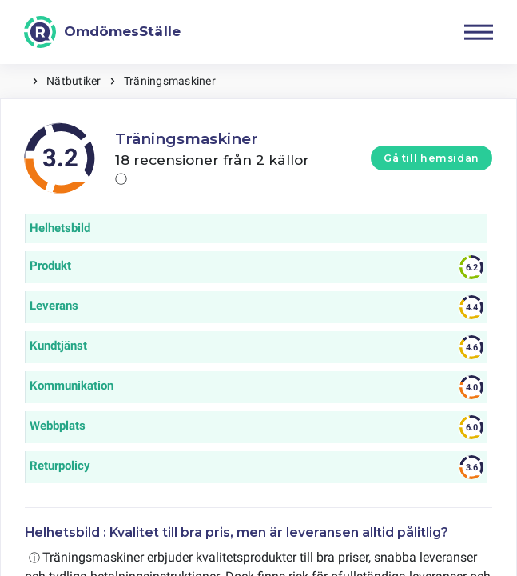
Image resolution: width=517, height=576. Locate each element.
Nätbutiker (73, 80)
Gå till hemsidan (431, 158)
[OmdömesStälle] (102, 32)
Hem (16, 81)
